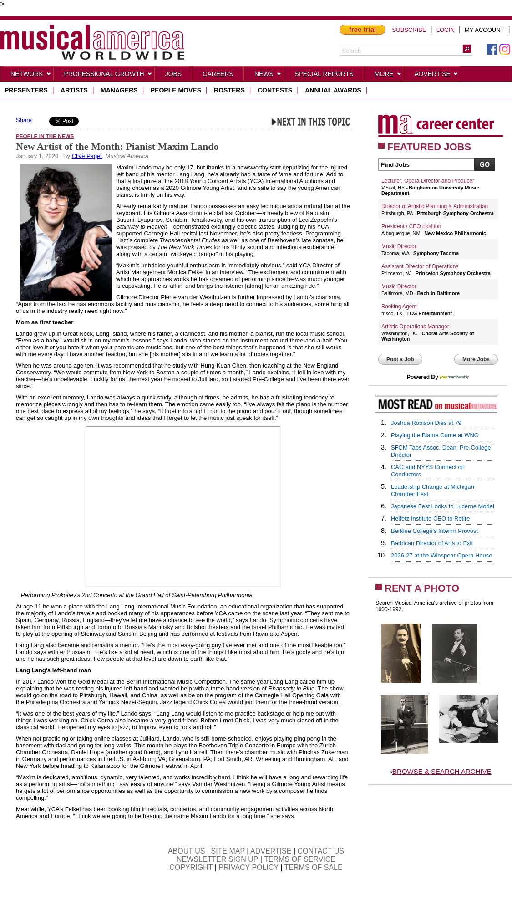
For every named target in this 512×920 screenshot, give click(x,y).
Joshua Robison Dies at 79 (426, 422)
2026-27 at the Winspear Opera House (441, 555)
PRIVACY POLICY (248, 867)
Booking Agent (398, 306)
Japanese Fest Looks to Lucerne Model (442, 506)
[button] (466, 48)
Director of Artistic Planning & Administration (434, 206)
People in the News (45, 136)
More (388, 75)
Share (24, 120)
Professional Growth (108, 75)
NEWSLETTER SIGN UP (217, 859)
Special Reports (324, 73)
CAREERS (218, 73)
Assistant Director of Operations (419, 266)
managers (119, 90)
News (268, 75)
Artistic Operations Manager (415, 326)
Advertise (436, 75)
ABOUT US (186, 851)
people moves (176, 90)
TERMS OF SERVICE (299, 859)
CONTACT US (321, 851)
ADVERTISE (270, 851)
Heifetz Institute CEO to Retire (430, 518)
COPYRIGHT (191, 867)
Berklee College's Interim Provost (434, 530)
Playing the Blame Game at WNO (435, 435)
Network (30, 75)
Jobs (173, 73)
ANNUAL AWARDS (333, 90)
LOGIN (445, 29)
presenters (26, 90)
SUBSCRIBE (409, 29)
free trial (362, 29)
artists (74, 90)
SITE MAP (228, 851)
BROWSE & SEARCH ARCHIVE (442, 771)
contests (275, 90)
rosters (229, 90)
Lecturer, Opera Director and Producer (427, 181)
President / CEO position (411, 226)
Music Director (398, 246)
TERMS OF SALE (313, 867)
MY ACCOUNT (484, 29)
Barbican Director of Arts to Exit (432, 543)
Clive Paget (87, 156)
